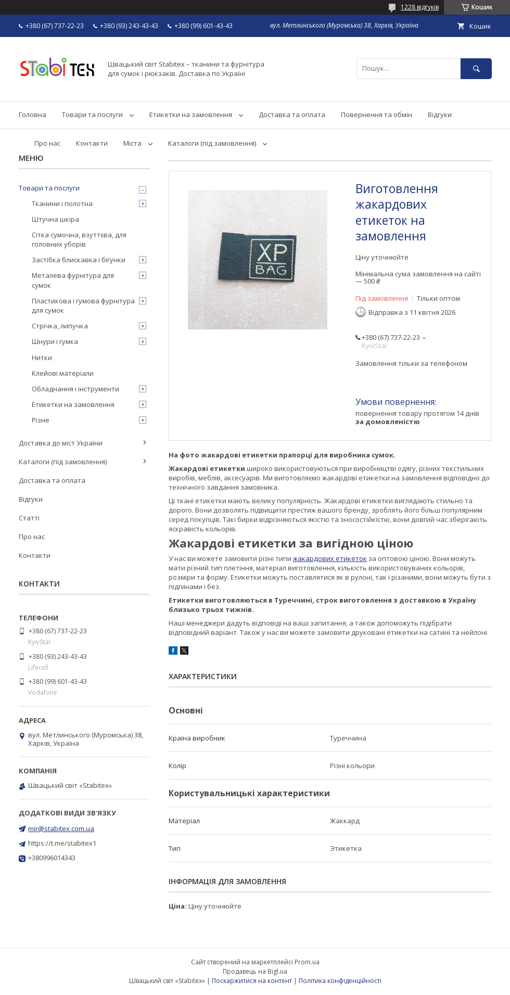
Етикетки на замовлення (190, 114)
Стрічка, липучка (60, 325)
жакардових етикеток (330, 558)
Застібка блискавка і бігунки (78, 259)
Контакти (92, 143)
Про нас (47, 143)
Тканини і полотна (62, 203)
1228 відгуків (420, 7)
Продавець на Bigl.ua (255, 971)
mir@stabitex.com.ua (61, 828)
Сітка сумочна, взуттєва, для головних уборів (79, 239)
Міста (132, 143)
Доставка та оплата (292, 114)
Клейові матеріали (63, 373)
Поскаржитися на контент (252, 980)
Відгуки (440, 114)
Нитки (42, 357)
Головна (32, 114)
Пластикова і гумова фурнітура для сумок (83, 305)
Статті (29, 517)
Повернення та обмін (376, 114)
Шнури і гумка (55, 341)
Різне (40, 420)
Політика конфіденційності (340, 980)
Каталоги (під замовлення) (212, 143)
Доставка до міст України (61, 443)
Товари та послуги (92, 114)
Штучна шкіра (55, 219)
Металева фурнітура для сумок (73, 280)
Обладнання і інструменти (75, 388)
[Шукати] (476, 68)
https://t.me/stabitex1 (62, 843)
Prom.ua (307, 962)
